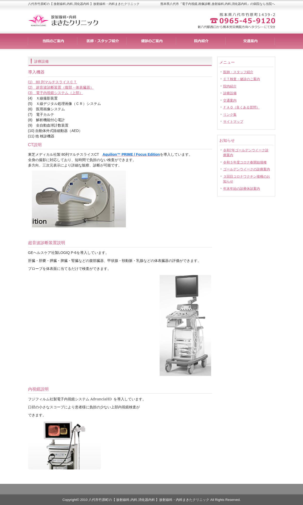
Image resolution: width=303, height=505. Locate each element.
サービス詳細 (52, 41)
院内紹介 (230, 86)
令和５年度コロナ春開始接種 (245, 162)
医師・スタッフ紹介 (238, 72)
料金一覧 (102, 41)
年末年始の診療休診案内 (241, 189)
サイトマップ (233, 121)
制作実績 (151, 41)
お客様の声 (201, 41)
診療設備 (230, 93)
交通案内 (230, 100)
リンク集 (230, 115)
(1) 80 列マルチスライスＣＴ (52, 82)
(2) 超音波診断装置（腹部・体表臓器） (61, 87)
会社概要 (250, 41)
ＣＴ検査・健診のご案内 (241, 79)
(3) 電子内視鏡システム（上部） (55, 93)
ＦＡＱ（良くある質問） (241, 107)
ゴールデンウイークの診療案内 (246, 169)
